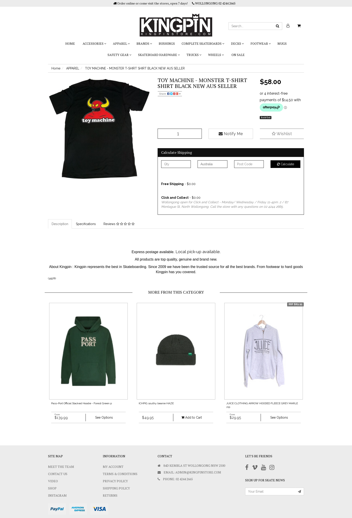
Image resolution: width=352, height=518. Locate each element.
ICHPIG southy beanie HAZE (156, 403)
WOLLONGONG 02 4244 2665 (213, 3)
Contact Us (57, 474)
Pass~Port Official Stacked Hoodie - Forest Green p (81, 403)
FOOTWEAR (261, 43)
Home (70, 43)
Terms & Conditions (120, 474)
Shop (52, 488)
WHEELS (216, 55)
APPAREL (121, 43)
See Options (104, 417)
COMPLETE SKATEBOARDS (203, 43)
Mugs (282, 43)
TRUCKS (194, 55)
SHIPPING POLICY (116, 488)
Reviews (118, 224)
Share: (170, 93)
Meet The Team (61, 466)
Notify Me (231, 133)
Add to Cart (191, 417)
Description (60, 224)
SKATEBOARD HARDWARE (159, 55)
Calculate (285, 164)
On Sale (238, 55)
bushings (167, 43)
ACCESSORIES (94, 43)
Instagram (57, 495)
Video (53, 481)
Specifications (86, 224)
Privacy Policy (115, 481)
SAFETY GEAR (119, 55)
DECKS (237, 43)
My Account (113, 466)
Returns (110, 495)
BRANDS (144, 43)
